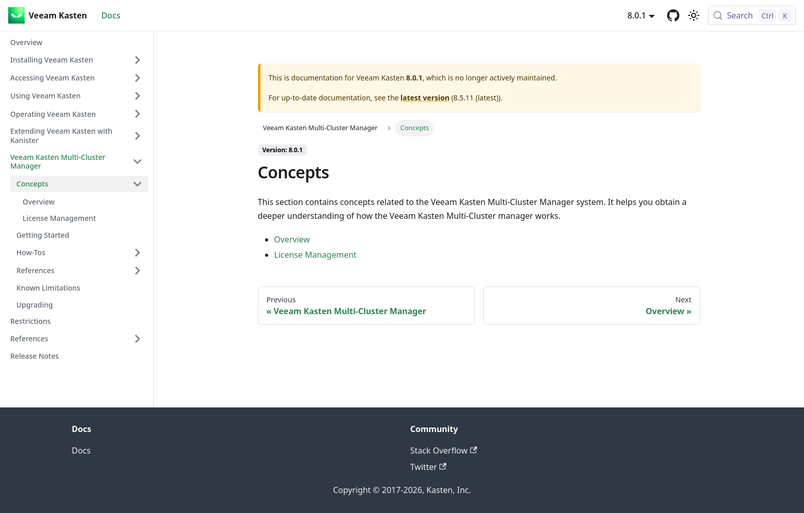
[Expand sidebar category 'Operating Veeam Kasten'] (137, 114)
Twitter (428, 467)
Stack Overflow (443, 450)
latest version (424, 97)
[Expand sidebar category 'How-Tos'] (137, 252)
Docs (111, 15)
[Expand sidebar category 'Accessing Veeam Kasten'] (137, 78)
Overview (292, 239)
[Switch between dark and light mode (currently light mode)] (694, 15)
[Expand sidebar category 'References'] (137, 270)
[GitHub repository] (673, 15)
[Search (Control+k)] (752, 15)
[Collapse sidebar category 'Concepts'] (137, 184)
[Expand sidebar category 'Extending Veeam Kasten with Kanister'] (137, 136)
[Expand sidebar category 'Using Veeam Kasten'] (137, 96)
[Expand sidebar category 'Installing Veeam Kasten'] (137, 60)
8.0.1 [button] (637, 15)
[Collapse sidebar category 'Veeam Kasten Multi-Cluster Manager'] (137, 162)
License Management (315, 254)
